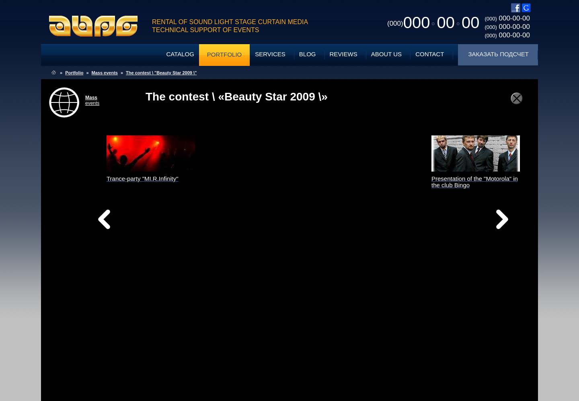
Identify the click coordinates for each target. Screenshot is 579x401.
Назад (124, 221)
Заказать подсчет (498, 54)
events (92, 100)
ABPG (93, 26)
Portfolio (224, 54)
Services (270, 54)
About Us (386, 54)
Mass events (105, 72)
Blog (307, 54)
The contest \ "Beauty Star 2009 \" (161, 72)
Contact (429, 54)
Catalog (180, 54)
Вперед (369, 229)
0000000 (433, 22)
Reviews (343, 54)
